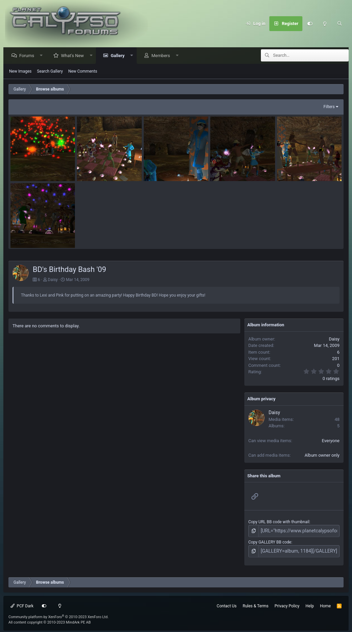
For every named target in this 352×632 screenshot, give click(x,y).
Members (162, 55)
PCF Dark (21, 604)
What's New (74, 55)
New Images (20, 71)
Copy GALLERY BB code (269, 541)
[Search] (339, 23)
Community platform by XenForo (58, 615)
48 (337, 419)
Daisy (53, 280)
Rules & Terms (255, 604)
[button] (43, 56)
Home (325, 604)
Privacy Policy (286, 604)
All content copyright (49, 620)
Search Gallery (50, 71)
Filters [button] (329, 107)
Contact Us (227, 604)
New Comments (82, 71)
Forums (28, 55)
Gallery (119, 55)
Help (309, 604)
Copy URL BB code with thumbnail (278, 522)
